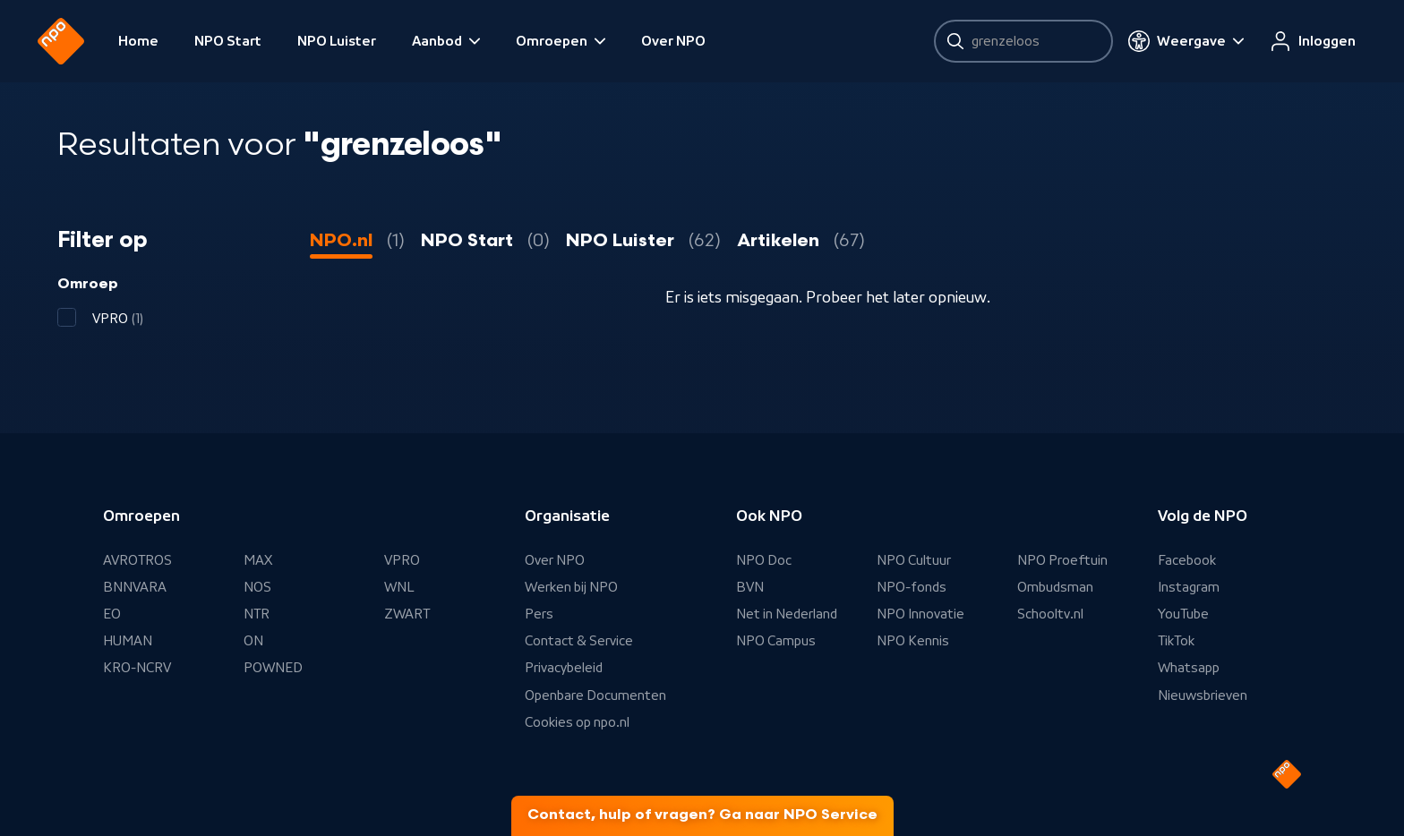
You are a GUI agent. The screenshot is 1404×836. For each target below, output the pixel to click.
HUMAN (127, 641)
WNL (399, 587)
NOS (257, 587)
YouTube (1183, 614)
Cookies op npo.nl (577, 722)
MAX (258, 560)
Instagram (1189, 587)
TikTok (1176, 641)
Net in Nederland (786, 614)
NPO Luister (356, 41)
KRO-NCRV (137, 668)
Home (158, 41)
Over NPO (693, 41)
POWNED (273, 668)
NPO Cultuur (914, 560)
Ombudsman (1055, 587)
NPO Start (247, 41)
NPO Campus (776, 641)
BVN (750, 587)
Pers (539, 614)
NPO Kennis (913, 641)
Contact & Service (579, 641)
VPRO (402, 560)
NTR (257, 614)
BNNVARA (135, 587)
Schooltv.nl (1050, 614)
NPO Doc (764, 560)
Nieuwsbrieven (1202, 695)
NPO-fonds (911, 587)
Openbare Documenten (595, 695)
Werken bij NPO (571, 587)
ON (253, 641)
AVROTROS (137, 560)
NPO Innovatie (920, 614)
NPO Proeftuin (1062, 560)
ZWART (407, 614)
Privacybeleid (564, 668)
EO (112, 614)
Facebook (1187, 560)
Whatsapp (1189, 668)
